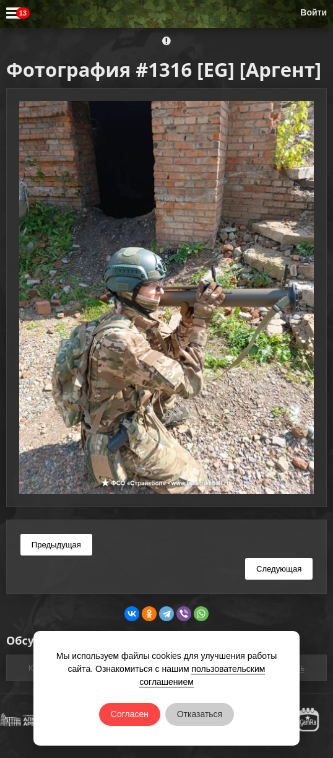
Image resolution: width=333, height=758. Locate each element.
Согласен (130, 714)
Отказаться (200, 714)
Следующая (278, 568)
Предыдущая (56, 544)
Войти (313, 12)
